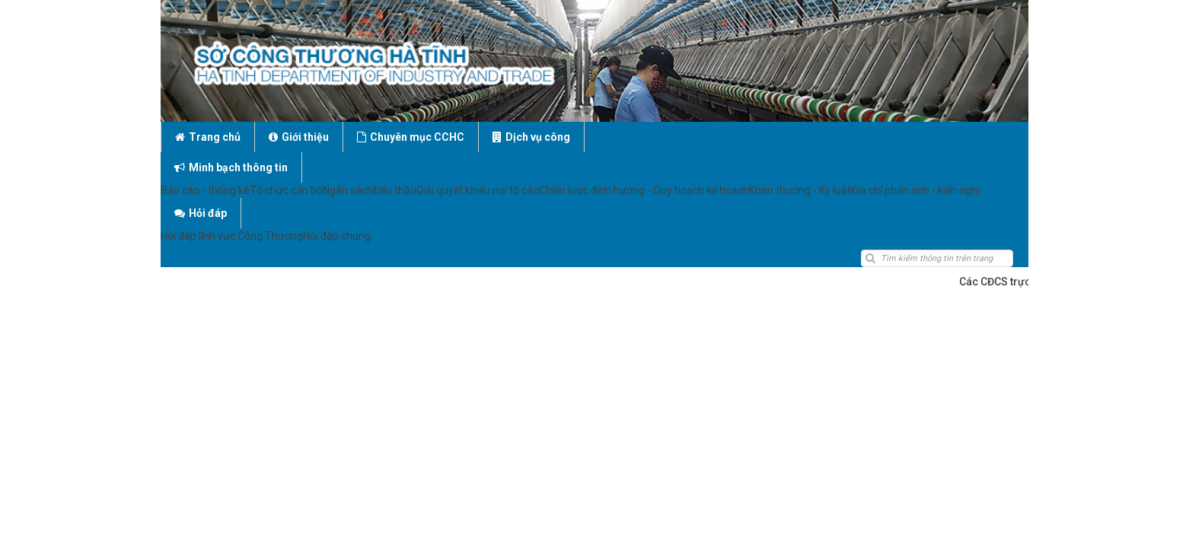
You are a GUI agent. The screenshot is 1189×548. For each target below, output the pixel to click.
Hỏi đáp (766, 137)
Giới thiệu (299, 137)
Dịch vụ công (531, 137)
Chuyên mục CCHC (410, 137)
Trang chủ (208, 137)
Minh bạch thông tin (655, 137)
